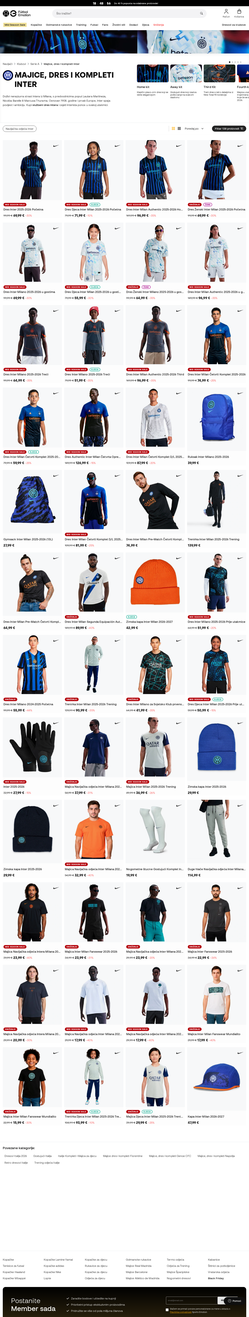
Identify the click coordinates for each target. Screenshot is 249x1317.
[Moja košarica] (239, 13)
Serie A (34, 63)
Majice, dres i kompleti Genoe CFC (170, 1148)
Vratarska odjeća (218, 1272)
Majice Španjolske (178, 1272)
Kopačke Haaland (14, 1272)
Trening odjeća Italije (47, 1155)
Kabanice (214, 1259)
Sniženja (158, 24)
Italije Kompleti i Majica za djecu (77, 1148)
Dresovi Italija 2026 (15, 1148)
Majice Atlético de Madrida (142, 1278)
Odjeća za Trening (178, 1265)
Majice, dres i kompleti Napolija (216, 1148)
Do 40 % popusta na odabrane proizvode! (136, 3)
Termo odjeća (175, 1259)
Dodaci (133, 24)
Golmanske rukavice (59, 24)
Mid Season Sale (15, 24)
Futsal (94, 24)
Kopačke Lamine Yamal (58, 1259)
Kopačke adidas (54, 1265)
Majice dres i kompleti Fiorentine (123, 1148)
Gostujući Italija (42, 1148)
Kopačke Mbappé (14, 1278)
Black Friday (216, 1278)
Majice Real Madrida (138, 1265)
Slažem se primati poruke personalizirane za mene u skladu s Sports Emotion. (200, 1310)
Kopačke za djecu (96, 1259)
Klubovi (21, 63)
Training (81, 24)
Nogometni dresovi (179, 1278)
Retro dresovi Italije (16, 1155)
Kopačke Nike (52, 1272)
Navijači (7, 63)
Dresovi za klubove (234, 24)
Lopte (47, 1278)
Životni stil (118, 24)
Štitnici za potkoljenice (221, 1265)
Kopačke (36, 24)
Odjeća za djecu (95, 1278)
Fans (105, 24)
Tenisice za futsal (13, 1265)
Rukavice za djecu (96, 1265)
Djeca (145, 24)
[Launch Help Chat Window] (235, 1301)
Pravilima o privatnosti (181, 1312)
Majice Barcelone (136, 1272)
